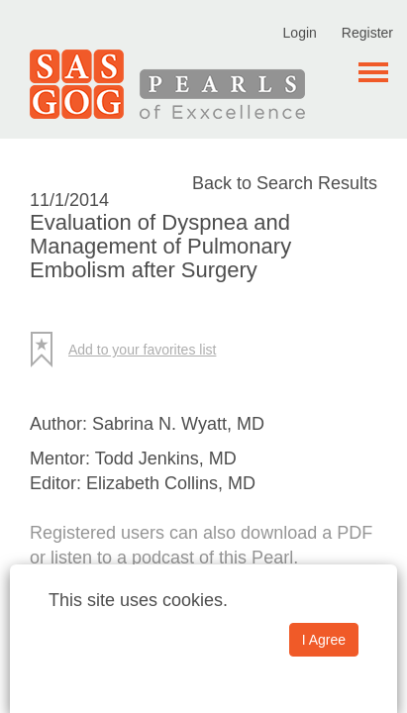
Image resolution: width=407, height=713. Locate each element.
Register (367, 33)
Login (300, 33)
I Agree (324, 640)
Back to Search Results (284, 183)
